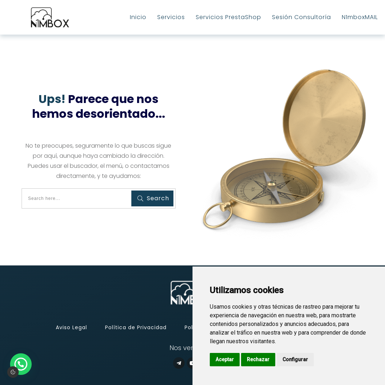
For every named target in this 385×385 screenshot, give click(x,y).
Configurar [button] (295, 359)
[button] (21, 364)
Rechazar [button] (258, 359)
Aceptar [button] (225, 359)
